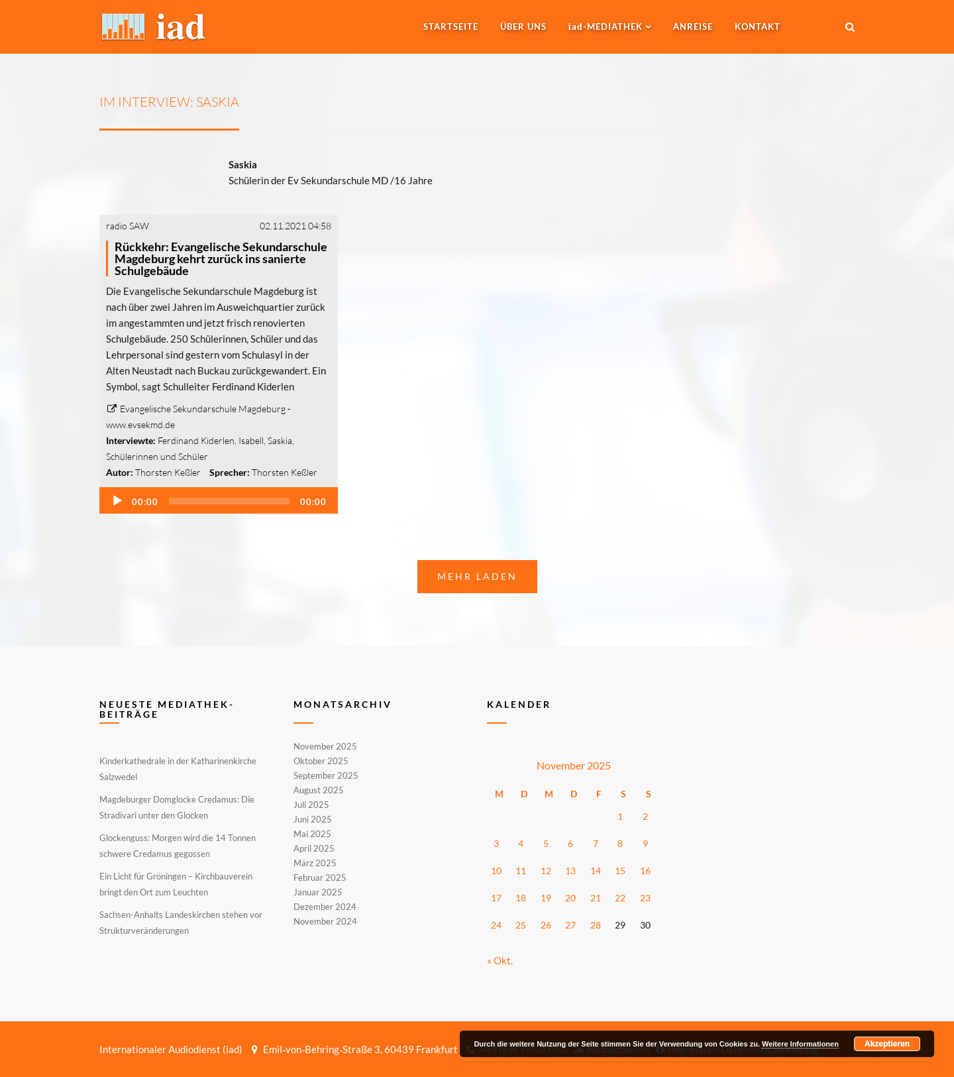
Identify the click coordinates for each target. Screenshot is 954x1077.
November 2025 (325, 747)
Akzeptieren (887, 1044)
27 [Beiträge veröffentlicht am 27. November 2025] (570, 925)
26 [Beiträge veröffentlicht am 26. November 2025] (546, 925)
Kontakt (757, 26)
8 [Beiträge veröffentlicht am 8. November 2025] (620, 843)
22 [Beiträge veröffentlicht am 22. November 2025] (620, 897)
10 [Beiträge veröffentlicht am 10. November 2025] (496, 870)
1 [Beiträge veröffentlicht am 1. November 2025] (620, 816)
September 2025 (325, 775)
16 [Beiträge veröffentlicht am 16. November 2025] (645, 870)
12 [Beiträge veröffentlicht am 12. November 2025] (546, 870)
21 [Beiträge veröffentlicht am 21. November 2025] (595, 897)
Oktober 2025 (320, 761)
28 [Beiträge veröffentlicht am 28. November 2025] (595, 925)
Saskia (280, 440)
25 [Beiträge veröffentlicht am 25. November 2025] (520, 925)
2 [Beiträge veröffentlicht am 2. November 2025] (645, 816)
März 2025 (315, 863)
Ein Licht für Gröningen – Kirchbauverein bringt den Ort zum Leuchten (175, 884)
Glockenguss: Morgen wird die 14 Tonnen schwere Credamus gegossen (177, 845)
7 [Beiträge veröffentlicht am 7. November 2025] (595, 843)
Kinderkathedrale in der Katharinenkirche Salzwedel (177, 769)
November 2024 (325, 920)
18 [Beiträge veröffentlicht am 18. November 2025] (520, 897)
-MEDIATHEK (605, 26)
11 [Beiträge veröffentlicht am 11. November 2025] (520, 870)
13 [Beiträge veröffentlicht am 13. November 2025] (570, 870)
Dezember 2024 (324, 906)
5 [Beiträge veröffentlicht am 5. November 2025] (546, 843)
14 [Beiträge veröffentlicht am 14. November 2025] (595, 870)
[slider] (229, 501)
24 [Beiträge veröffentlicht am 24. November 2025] (496, 925)
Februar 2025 (319, 877)
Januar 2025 (318, 892)
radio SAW (127, 225)
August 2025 (318, 790)
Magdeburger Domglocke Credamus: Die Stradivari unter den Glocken (176, 807)
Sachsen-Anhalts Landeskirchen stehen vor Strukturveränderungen (180, 922)
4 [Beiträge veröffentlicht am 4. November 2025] (520, 843)
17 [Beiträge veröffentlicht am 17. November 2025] (496, 897)
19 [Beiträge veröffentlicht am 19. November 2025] (546, 897)
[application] (218, 500)
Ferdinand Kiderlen (196, 440)
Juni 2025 (312, 819)
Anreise (693, 26)
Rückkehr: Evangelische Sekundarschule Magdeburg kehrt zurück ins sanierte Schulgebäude (221, 258)
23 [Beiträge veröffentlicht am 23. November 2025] (645, 897)
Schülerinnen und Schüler (157, 456)
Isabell (251, 440)
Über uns (523, 26)
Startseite (450, 26)
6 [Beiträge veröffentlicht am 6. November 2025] (570, 843)
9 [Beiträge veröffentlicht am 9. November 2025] (645, 843)
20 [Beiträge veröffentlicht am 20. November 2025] (570, 897)
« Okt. (500, 960)
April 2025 (314, 848)
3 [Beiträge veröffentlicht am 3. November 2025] (496, 843)
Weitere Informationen (800, 1044)
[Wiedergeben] (117, 501)
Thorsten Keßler (168, 472)
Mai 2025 (312, 833)
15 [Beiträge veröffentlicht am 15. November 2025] (620, 870)
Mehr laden (477, 576)
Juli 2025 (311, 804)
